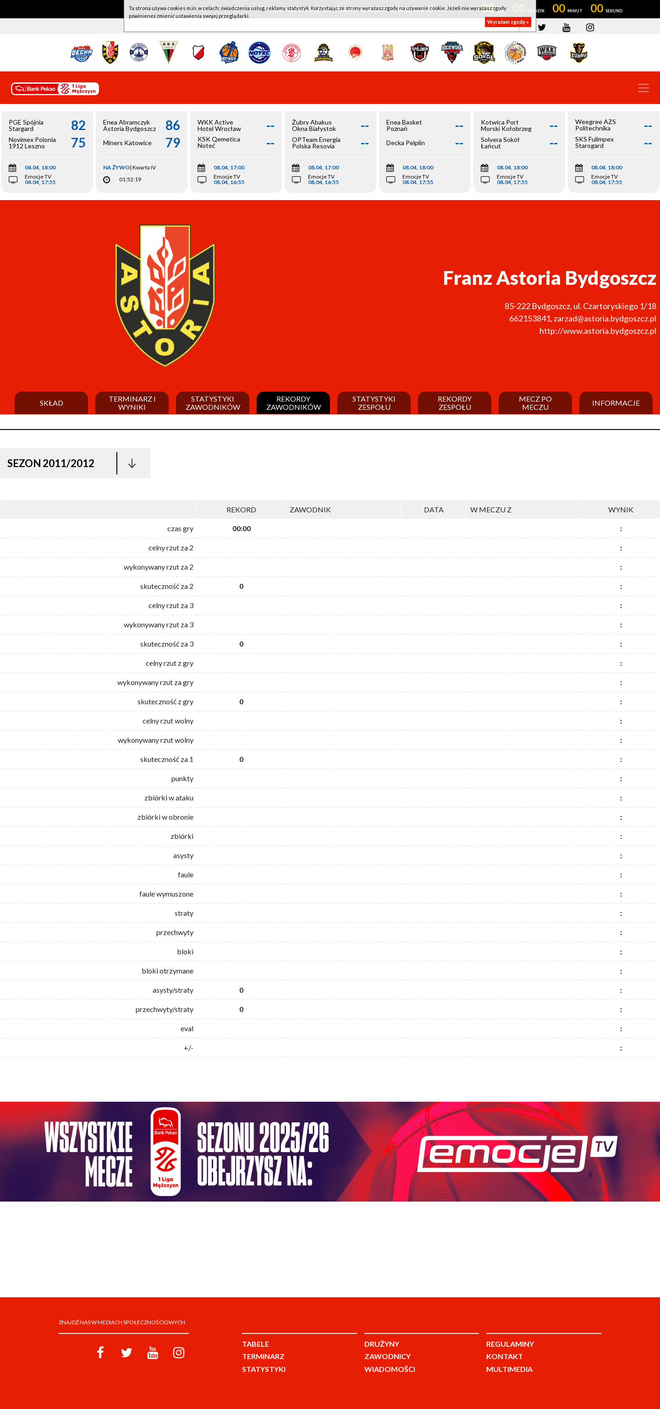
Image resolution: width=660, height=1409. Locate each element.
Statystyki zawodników (213, 403)
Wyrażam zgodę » (508, 22)
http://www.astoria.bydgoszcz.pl (597, 331)
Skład (51, 403)
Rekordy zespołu (455, 403)
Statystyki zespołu (374, 403)
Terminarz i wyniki (132, 403)
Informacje (616, 403)
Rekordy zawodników (293, 403)
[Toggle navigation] (643, 88)
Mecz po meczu (535, 403)
